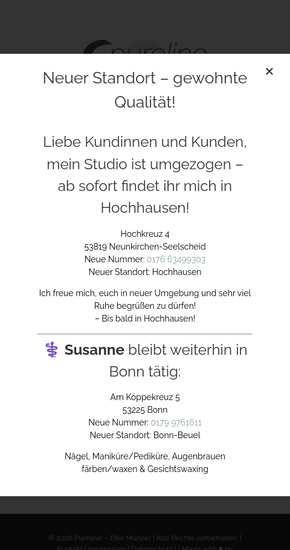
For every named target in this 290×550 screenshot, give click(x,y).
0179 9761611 (176, 422)
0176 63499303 (176, 259)
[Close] (269, 71)
